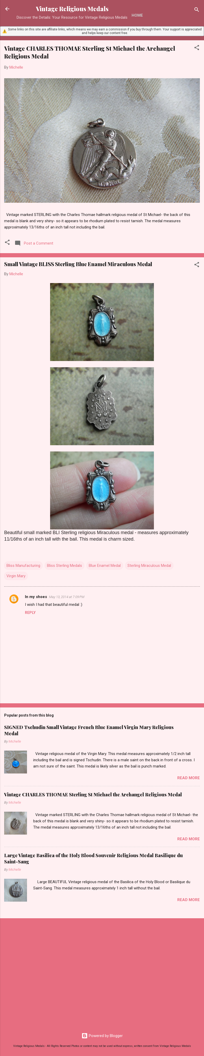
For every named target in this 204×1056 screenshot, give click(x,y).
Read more (188, 778)
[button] (197, 48)
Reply (30, 613)
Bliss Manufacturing (23, 565)
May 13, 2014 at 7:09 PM (66, 597)
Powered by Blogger (102, 1035)
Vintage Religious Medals (72, 9)
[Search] (197, 10)
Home (137, 15)
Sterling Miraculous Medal (149, 565)
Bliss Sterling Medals (64, 565)
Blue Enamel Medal (105, 565)
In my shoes (36, 596)
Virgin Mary (15, 576)
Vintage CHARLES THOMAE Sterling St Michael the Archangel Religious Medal (93, 794)
